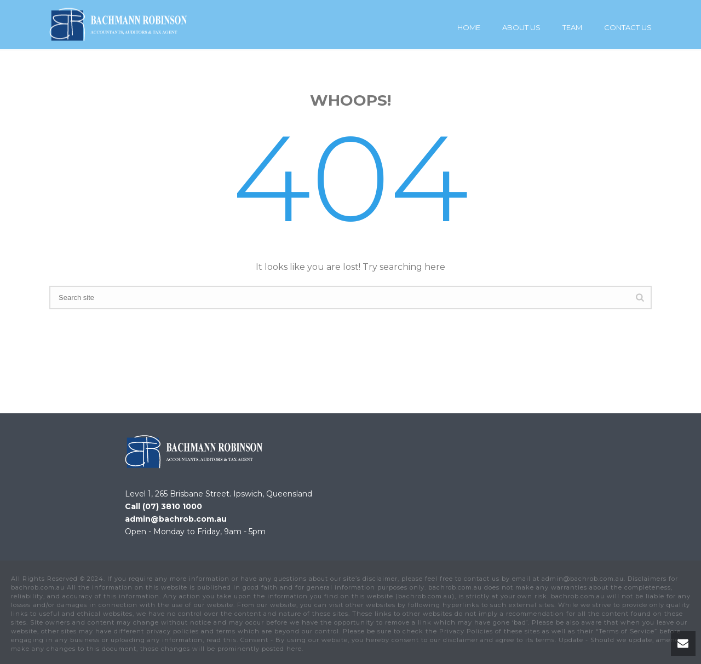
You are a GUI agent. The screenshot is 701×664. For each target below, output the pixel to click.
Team (572, 27)
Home (468, 27)
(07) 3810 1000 (172, 506)
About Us (521, 27)
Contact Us (628, 27)
